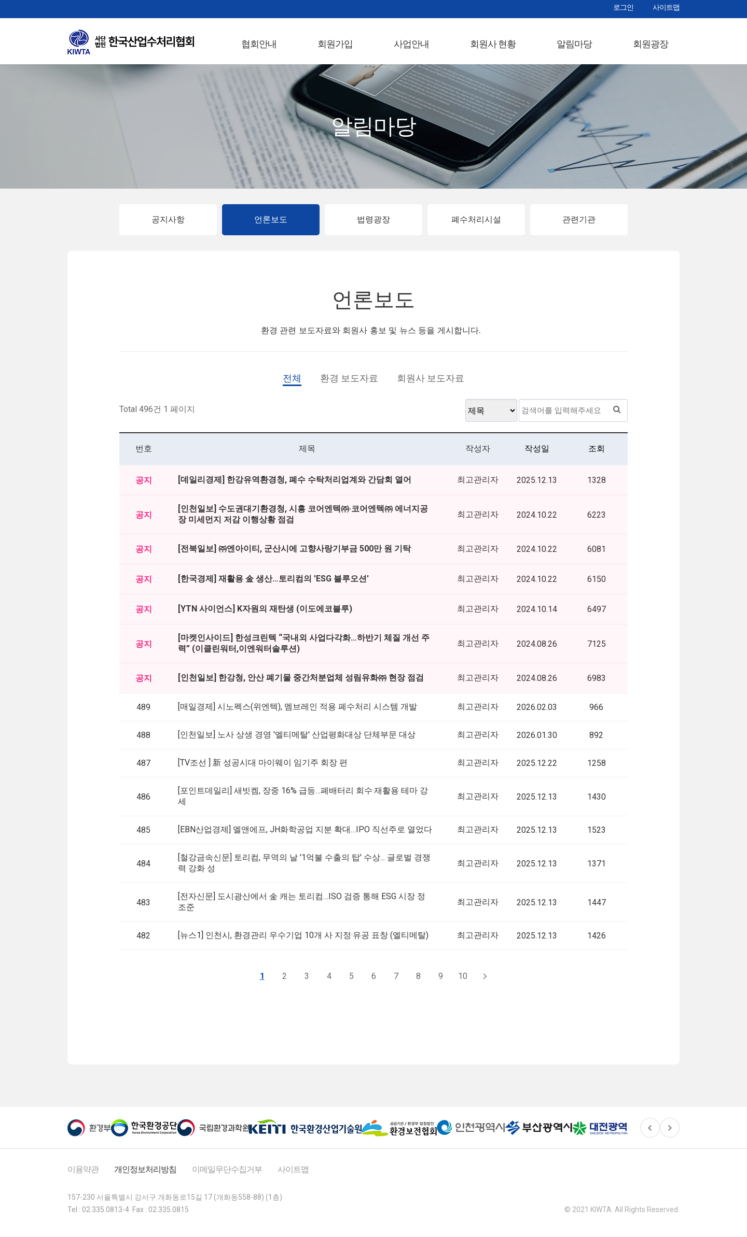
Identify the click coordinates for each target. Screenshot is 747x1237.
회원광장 (650, 43)
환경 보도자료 (349, 383)
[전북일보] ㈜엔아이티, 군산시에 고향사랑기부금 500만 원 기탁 (294, 554)
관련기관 (579, 225)
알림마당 (574, 43)
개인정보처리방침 (145, 1175)
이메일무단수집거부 (227, 1175)
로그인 (623, 7)
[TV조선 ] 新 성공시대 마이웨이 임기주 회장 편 (263, 768)
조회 (596, 454)
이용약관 (83, 1175)
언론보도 (270, 225)
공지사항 (168, 225)
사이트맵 (666, 7)
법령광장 (373, 225)
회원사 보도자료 (430, 383)
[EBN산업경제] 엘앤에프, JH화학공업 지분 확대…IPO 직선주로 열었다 (305, 835)
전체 (292, 383)
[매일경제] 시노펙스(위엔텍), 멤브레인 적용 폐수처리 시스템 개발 (297, 712)
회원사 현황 (493, 43)
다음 (485, 981)
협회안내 (258, 43)
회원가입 (335, 43)
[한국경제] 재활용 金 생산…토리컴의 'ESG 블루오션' (273, 584)
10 (462, 982)
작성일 (536, 454)
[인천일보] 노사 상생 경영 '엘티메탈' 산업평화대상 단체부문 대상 (297, 740)
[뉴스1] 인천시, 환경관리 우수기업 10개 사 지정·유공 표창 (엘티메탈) (303, 941)
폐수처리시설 (476, 225)
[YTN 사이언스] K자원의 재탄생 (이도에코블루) (265, 614)
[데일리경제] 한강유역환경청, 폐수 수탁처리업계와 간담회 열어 (294, 485)
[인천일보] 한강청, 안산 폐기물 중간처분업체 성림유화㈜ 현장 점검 (301, 683)
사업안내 (411, 43)
